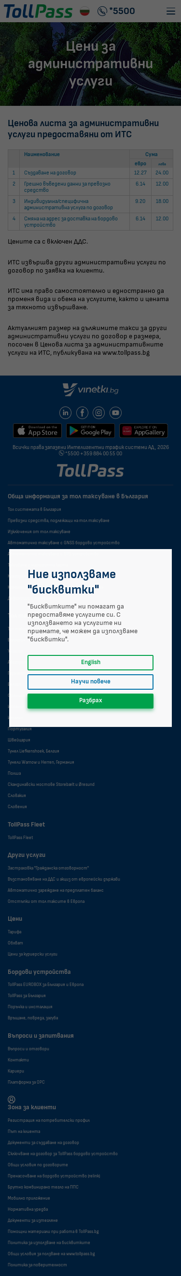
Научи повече (91, 681)
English (90, 662)
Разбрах (90, 700)
